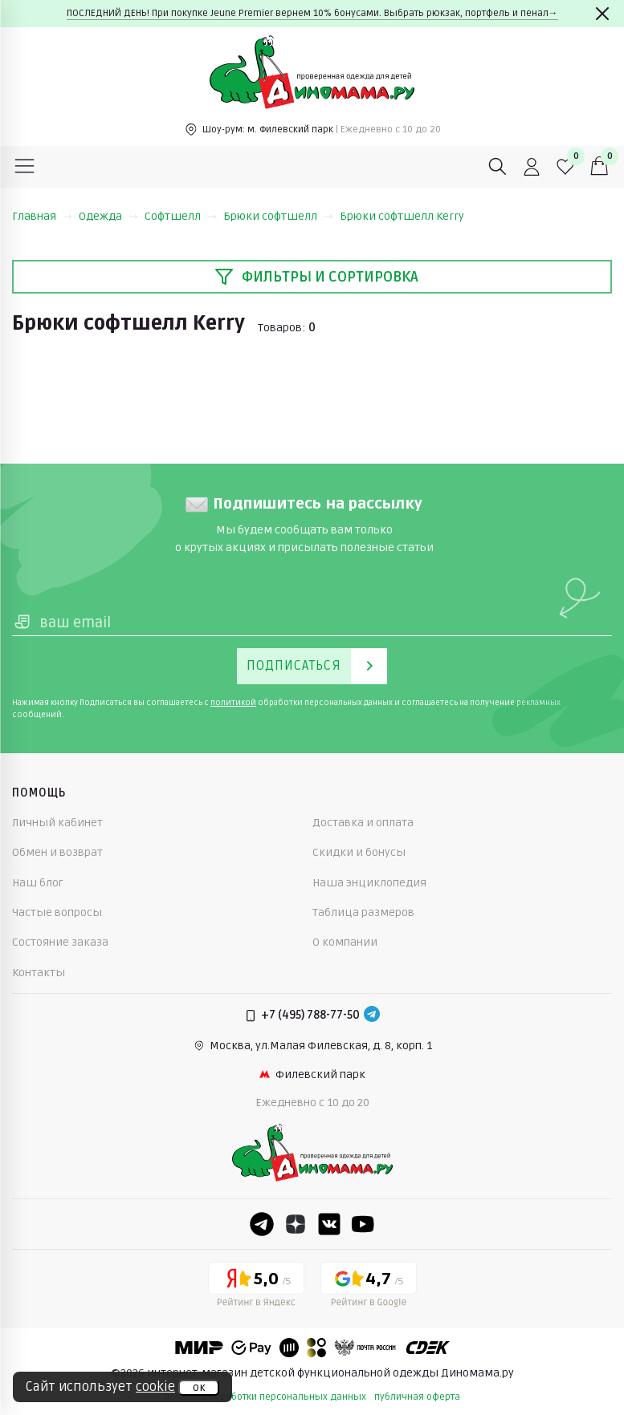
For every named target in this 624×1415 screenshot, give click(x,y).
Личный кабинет (57, 822)
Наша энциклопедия (369, 883)
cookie (155, 1387)
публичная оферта (417, 1397)
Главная (42, 216)
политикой (233, 703)
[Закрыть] (602, 13)
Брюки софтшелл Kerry (402, 216)
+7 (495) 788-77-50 (310, 1015)
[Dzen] (295, 1224)
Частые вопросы (57, 912)
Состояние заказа (60, 942)
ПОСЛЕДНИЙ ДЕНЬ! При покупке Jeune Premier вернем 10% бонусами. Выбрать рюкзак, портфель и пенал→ (312, 13)
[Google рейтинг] (368, 1287)
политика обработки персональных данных (265, 1397)
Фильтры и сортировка (316, 276)
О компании (344, 942)
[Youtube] (363, 1224)
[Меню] (25, 167)
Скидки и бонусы (359, 852)
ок (199, 1387)
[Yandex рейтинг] (256, 1287)
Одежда (108, 216)
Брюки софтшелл (278, 216)
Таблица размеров (363, 912)
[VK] (329, 1224)
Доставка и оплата (363, 822)
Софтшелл (181, 216)
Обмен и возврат (57, 852)
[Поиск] (498, 167)
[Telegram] (372, 1015)
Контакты (38, 972)
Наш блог (37, 883)
